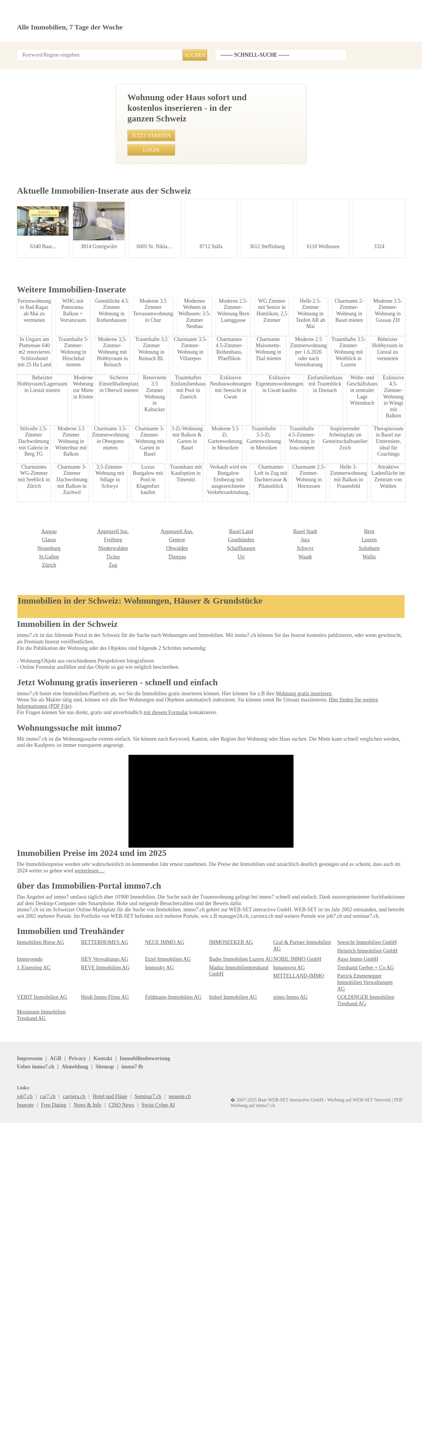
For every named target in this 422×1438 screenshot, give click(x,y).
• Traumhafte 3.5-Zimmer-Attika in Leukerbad (149, 558)
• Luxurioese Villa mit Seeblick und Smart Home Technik (160, 705)
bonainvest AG (352, 1344)
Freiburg (25, 1262)
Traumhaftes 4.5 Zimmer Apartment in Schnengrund (55, 462)
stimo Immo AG (161, 1369)
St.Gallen (346, 1271)
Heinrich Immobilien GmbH (45, 1335)
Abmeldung (166, 1413)
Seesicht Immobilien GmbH (365, 1327)
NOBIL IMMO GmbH (357, 1335)
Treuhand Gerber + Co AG (363, 1352)
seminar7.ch (275, 1413)
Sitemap (194, 1413)
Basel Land (156, 1254)
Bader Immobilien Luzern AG (302, 1335)
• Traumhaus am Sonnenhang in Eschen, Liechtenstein (158, 534)
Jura (213, 1262)
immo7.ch (244, 1413)
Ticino (23, 1279)
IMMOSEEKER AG (227, 1327)
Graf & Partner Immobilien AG (303, 1327)
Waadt (215, 1279)
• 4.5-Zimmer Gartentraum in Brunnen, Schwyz (150, 571)
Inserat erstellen (342, 35)
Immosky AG (222, 1344)
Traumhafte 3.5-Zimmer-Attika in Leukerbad (55, 1032)
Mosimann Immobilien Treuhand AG (296, 1372)
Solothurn (283, 1271)
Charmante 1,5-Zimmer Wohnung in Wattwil (55, 699)
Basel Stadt (220, 1254)
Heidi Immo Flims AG (231, 1361)
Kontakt (108, 50)
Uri (148, 1279)
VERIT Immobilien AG (167, 1361)
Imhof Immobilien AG (190, 331)
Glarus (343, 1254)
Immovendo (93, 1335)
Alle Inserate (58, 50)
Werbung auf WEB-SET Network (136, 1426)
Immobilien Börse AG (38, 1327)
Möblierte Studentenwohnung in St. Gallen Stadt (55, 929)
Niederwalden (31, 1271)
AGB (52, 1413)
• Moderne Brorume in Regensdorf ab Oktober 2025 (155, 730)
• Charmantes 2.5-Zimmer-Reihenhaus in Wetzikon (154, 509)
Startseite (26, 50)
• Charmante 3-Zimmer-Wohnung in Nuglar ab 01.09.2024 (162, 681)
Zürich (343, 1279)
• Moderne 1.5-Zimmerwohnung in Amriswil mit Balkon (159, 521)
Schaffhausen (159, 1271)
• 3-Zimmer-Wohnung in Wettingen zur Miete (148, 718)
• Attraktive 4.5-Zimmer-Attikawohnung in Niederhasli (157, 693)
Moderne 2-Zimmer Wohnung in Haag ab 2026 (55, 1141)
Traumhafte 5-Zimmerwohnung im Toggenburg (55, 624)
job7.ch (218, 1413)
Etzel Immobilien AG (230, 1335)
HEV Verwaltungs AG (166, 1335)
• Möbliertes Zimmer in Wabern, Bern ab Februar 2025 (157, 546)
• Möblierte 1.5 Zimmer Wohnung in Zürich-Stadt (152, 644)
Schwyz (217, 1271)
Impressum (28, 1413)
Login (85, 50)
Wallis (279, 1279)
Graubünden (157, 1262)
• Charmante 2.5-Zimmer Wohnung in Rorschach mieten (160, 669)
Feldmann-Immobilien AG (299, 1361)
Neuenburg (348, 1262)
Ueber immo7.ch (129, 1413)
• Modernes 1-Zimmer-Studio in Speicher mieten (151, 632)
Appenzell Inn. (31, 1254)
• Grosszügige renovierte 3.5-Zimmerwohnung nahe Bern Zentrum (170, 595)
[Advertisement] (211, 123)
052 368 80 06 (180, 341)
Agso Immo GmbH (36, 1344)
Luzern (280, 1262)
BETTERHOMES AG (101, 1327)
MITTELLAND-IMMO (37, 1361)
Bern (278, 1254)
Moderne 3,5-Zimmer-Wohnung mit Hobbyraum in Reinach (55, 801)
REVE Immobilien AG (166, 1344)
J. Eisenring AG (97, 1344)
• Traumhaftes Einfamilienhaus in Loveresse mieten (155, 607)
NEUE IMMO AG (161, 1327)
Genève (88, 1262)
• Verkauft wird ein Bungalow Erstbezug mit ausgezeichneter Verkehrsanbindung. (186, 497)
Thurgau (89, 1279)
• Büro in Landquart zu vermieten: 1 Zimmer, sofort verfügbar (165, 656)
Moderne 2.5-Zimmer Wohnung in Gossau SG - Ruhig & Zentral (55, 546)
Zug (21, 1287)
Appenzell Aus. (96, 1254)
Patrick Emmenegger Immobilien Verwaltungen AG (111, 1364)
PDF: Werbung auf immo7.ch (195, 1426)
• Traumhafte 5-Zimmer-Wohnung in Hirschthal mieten (158, 620)
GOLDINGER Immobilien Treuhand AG (233, 1372)
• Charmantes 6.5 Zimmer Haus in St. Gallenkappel (155, 583)
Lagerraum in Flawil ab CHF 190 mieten (55, 272)
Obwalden (91, 1271)
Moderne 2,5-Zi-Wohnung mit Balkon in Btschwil (55, 378)
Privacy (72, 1413)
